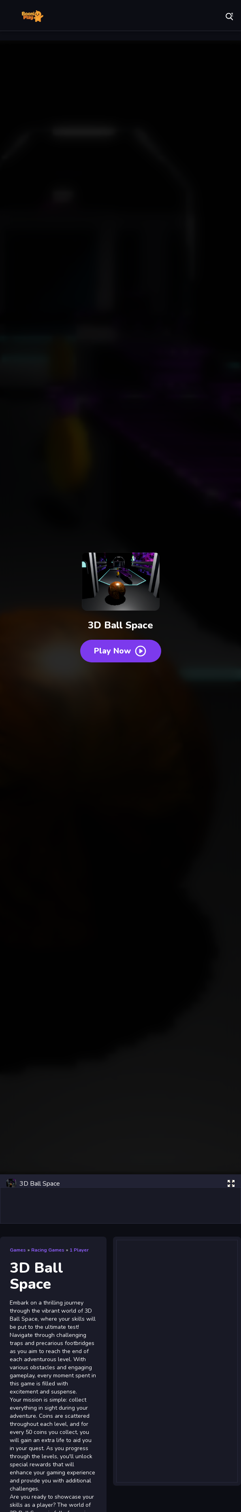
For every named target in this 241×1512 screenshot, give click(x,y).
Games (18, 1250)
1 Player (79, 1250)
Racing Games (47, 1250)
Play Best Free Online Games (32, 16)
